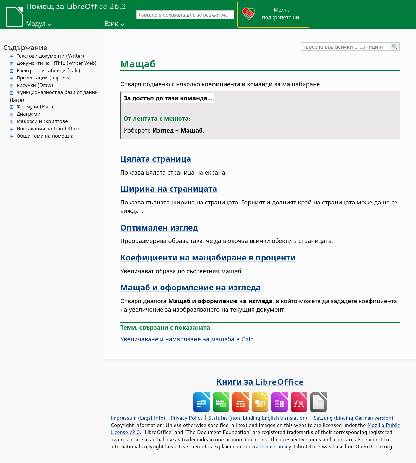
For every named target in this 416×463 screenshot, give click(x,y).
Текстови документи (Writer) (50, 55)
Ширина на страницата (168, 188)
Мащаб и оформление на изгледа (190, 287)
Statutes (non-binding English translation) (257, 417)
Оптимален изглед (159, 227)
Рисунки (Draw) (35, 85)
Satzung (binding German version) (353, 417)
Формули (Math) (36, 106)
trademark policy (271, 446)
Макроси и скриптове (42, 121)
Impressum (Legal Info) (137, 417)
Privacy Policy (186, 417)
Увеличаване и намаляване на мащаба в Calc (186, 339)
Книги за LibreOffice (260, 381)
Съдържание (25, 47)
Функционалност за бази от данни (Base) (54, 96)
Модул (36, 23)
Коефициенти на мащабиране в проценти (208, 257)
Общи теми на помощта (45, 136)
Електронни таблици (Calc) (48, 70)
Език (111, 23)
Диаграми (28, 113)
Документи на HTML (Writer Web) (57, 63)
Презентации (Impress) (44, 77)
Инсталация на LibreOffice (48, 128)
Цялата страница (155, 158)
